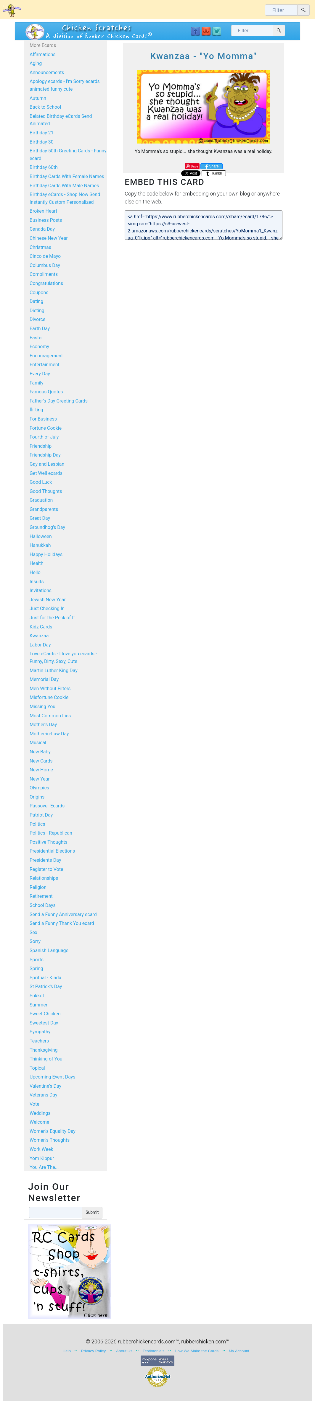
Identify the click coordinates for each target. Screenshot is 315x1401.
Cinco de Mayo (45, 256)
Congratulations (46, 283)
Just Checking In (47, 608)
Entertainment (45, 364)
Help (67, 1351)
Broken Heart (43, 211)
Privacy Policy (93, 1351)
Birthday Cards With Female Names (67, 176)
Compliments (44, 274)
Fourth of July (44, 437)
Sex (33, 932)
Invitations (41, 590)
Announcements (47, 72)
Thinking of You (46, 1059)
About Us (124, 1351)
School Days (43, 905)
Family (37, 383)
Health (37, 563)
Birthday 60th (44, 167)
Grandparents (44, 509)
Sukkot (37, 995)
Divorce (37, 319)
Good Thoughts (46, 491)
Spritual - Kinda (45, 977)
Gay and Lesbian (47, 464)
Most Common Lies (50, 716)
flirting (36, 410)
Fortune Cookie (46, 428)
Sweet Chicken (45, 1013)
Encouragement (46, 356)
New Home (41, 770)
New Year (40, 779)
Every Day (40, 374)
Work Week (41, 1149)
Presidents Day (45, 860)
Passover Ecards (47, 806)
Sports (37, 959)
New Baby (40, 752)
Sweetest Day (44, 1023)
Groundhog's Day (47, 527)
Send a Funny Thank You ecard (62, 923)
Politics (37, 824)
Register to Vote (46, 869)
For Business (43, 419)
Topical (37, 1068)
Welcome (39, 1122)
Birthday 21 (42, 133)
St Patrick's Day (46, 986)
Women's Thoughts (50, 1140)
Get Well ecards (46, 473)
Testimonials (154, 1351)
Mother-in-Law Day (49, 734)
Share (211, 166)
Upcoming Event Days (52, 1077)
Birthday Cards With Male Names (64, 185)
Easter (36, 338)
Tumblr (213, 173)
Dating (36, 301)
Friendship (41, 446)
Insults (37, 581)
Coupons (39, 292)
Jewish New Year (48, 599)
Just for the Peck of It (52, 617)
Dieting (37, 310)
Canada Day (42, 229)
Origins (37, 797)
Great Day (40, 518)
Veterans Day (43, 1095)
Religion (38, 887)
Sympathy (40, 1032)
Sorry (35, 941)
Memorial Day (44, 679)
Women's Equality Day (52, 1131)
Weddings (40, 1113)
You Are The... (44, 1167)
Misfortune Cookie (49, 697)
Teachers (39, 1041)
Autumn (38, 98)
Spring (36, 968)
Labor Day (40, 645)
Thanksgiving (44, 1050)
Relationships (44, 878)
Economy (39, 346)
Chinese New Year (49, 238)
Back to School (45, 107)
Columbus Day (45, 265)
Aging (36, 63)
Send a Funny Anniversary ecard (63, 914)
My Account (239, 1351)
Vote (34, 1104)
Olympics (39, 788)
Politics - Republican (51, 833)
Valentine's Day (45, 1086)
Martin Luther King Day (54, 670)
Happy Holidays (46, 554)
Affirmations (43, 54)
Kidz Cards (41, 627)
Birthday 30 (42, 142)
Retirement (41, 896)
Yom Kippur (42, 1158)
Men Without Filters (50, 688)
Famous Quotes (46, 392)
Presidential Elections (52, 851)
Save (194, 166)
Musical (38, 742)
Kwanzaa (39, 635)
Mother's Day (43, 724)
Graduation (41, 500)
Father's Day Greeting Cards (59, 401)
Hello (35, 572)
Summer (38, 1005)
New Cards (41, 761)
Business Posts (46, 220)
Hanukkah (40, 545)
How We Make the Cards (196, 1351)
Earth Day (40, 328)
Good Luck (41, 482)
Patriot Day (41, 815)
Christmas (40, 247)
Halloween (41, 536)
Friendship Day (45, 455)
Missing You (42, 706)
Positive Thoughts (49, 842)
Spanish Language (49, 950)
